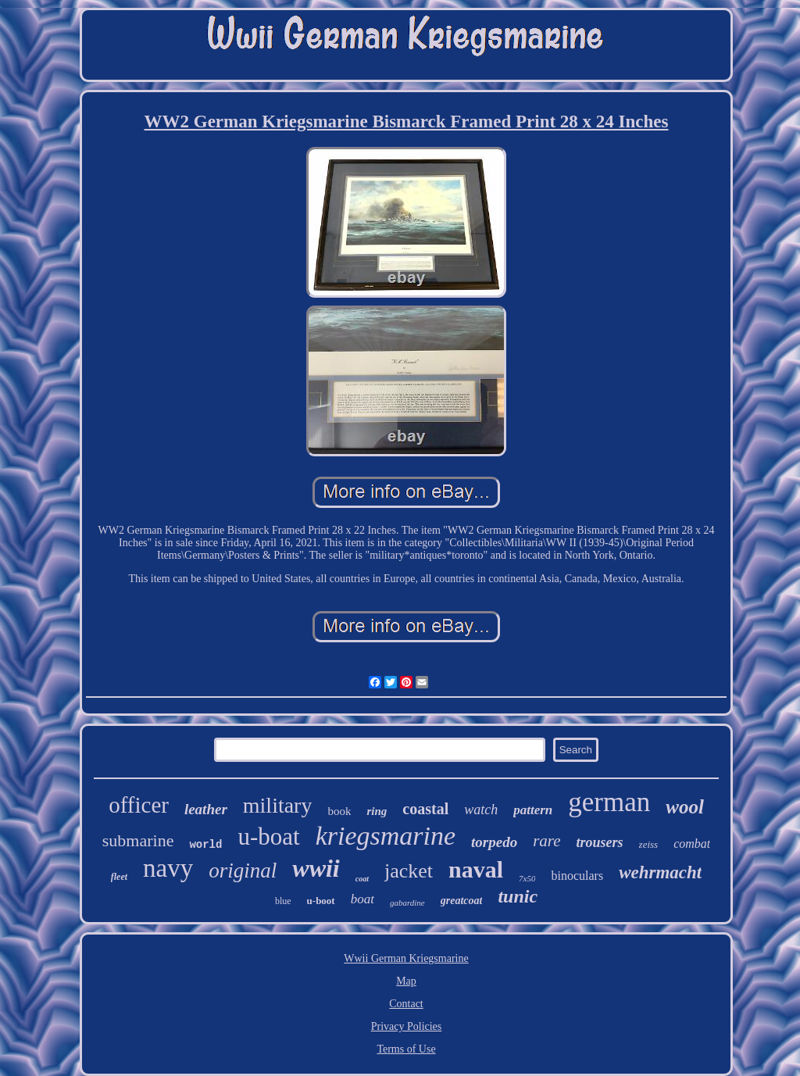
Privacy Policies (406, 1026)
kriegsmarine (385, 835)
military (277, 805)
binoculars (577, 875)
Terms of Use (406, 1049)
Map (406, 981)
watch (481, 809)
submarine (138, 840)
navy (168, 868)
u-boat (268, 836)
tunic (518, 896)
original (243, 870)
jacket (408, 871)
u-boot (321, 900)
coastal (425, 808)
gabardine (407, 902)
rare (546, 840)
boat (362, 899)
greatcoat (462, 900)
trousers (600, 842)
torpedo (494, 842)
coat (362, 878)
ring (376, 811)
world (205, 844)
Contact (406, 1004)
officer (139, 804)
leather (205, 809)
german (609, 802)
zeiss (649, 844)
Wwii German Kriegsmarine (406, 958)
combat (691, 843)
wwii (315, 868)
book (339, 811)
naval (475, 869)
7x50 (527, 878)
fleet (119, 876)
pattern (532, 810)
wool (685, 806)
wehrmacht (660, 872)
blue (283, 900)
